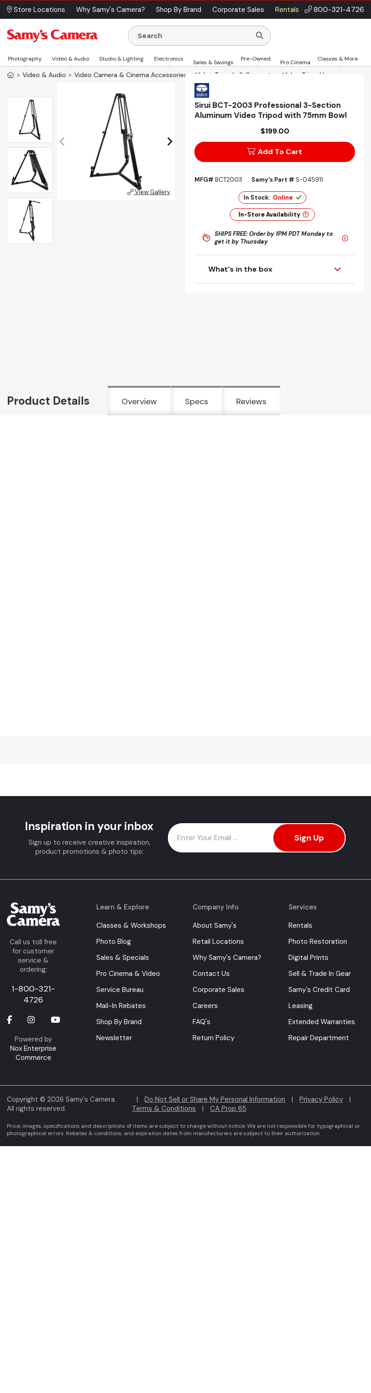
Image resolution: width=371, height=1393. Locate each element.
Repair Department (318, 1037)
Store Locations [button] (36, 9)
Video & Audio (70, 58)
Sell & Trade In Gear (319, 973)
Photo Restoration (317, 941)
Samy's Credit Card (319, 989)
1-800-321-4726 (33, 994)
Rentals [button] (287, 9)
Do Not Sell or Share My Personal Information (214, 1099)
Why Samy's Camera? (227, 957)
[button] (169, 142)
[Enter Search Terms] (193, 35)
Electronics (168, 58)
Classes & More (337, 58)
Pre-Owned (256, 58)
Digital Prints (308, 957)
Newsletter (114, 1037)
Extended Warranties (321, 1021)
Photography (25, 58)
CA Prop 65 (228, 1108)
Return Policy (213, 1037)
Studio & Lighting (121, 58)
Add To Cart (274, 151)
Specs (196, 401)
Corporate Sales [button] (238, 9)
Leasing (300, 1005)
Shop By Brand (119, 1021)
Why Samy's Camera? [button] (110, 9)
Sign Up (309, 837)
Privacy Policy (321, 1099)
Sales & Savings (213, 62)
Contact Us (211, 973)
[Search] (259, 35)
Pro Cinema (295, 62)
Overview (139, 401)
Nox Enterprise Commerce (33, 1053)
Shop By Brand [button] (178, 9)
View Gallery (148, 192)
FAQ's (201, 1021)
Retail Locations (218, 941)
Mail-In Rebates (121, 1005)
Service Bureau (120, 989)
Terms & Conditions (164, 1108)
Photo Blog (113, 941)
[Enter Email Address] (256, 838)
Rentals (300, 925)
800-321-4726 (339, 9)
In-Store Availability (273, 214)
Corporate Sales (218, 989)
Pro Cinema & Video (128, 973)
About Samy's (215, 925)
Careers (205, 1005)
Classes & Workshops (131, 925)
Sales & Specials (122, 957)
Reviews (251, 401)
